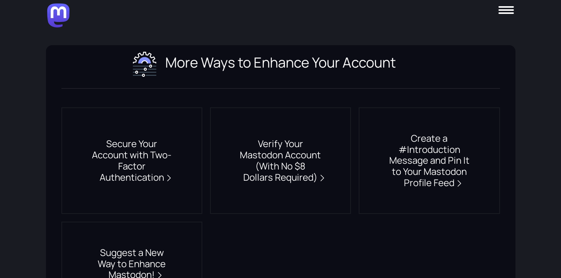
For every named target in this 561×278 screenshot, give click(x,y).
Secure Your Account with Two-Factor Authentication (132, 160)
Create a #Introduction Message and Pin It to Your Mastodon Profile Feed (429, 160)
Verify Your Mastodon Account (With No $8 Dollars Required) (280, 160)
